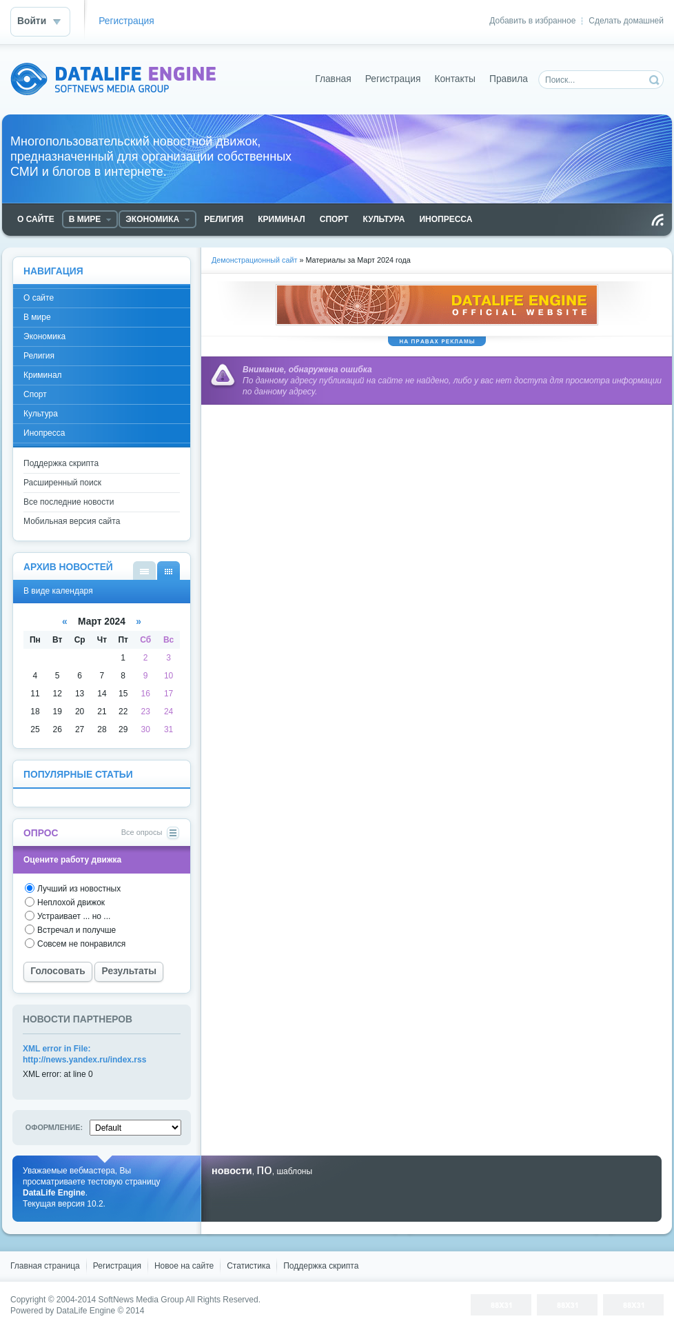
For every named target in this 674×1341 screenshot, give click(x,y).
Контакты (455, 79)
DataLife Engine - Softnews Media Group (113, 79)
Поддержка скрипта (61, 463)
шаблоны (294, 1171)
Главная (333, 79)
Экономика (44, 336)
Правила (508, 79)
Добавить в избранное (532, 21)
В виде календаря (168, 570)
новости (232, 1170)
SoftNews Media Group (141, 1299)
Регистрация (126, 21)
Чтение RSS (657, 220)
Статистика (248, 1266)
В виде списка (144, 570)
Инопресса (44, 433)
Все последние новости (68, 502)
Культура (40, 414)
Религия (38, 356)
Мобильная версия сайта (71, 521)
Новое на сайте (184, 1266)
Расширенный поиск (62, 482)
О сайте (38, 298)
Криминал (42, 375)
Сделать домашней (626, 21)
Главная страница (45, 1266)
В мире (37, 317)
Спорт (35, 394)
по (264, 1169)
